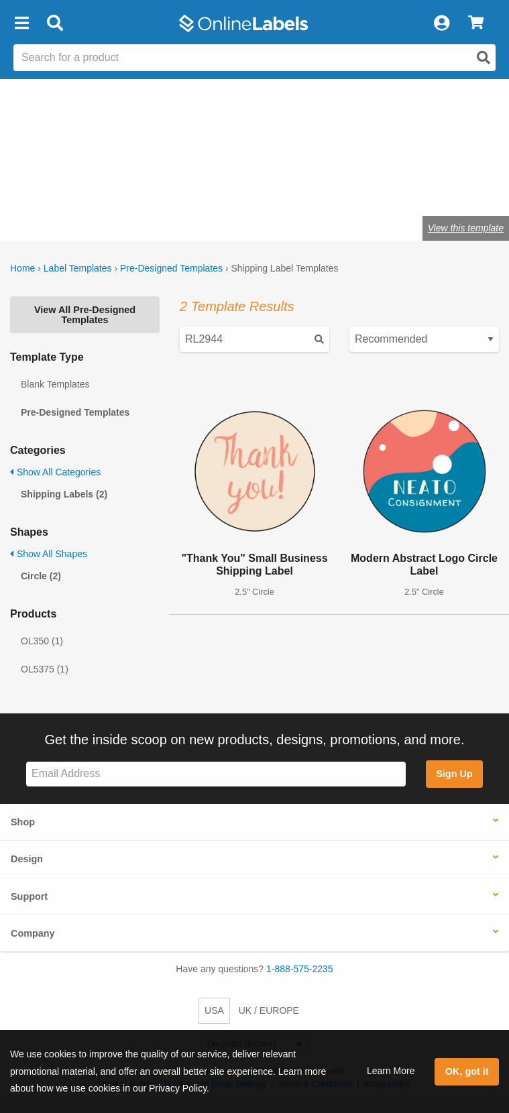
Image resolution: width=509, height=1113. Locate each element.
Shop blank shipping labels (174, 186)
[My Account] (441, 23)
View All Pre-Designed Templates (84, 314)
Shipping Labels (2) (64, 494)
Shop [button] (23, 822)
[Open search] (483, 58)
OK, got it (467, 1071)
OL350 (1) (42, 641)
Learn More (391, 1070)
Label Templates (78, 268)
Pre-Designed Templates (171, 268)
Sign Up (454, 773)
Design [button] (27, 859)
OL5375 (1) (44, 669)
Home (22, 268)
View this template (466, 228)
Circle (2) (41, 576)
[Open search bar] (55, 23)
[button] (21, 23)
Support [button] (29, 896)
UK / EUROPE (269, 1010)
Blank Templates (55, 384)
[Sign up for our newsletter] (216, 774)
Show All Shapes (48, 553)
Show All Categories (55, 472)
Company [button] (33, 933)
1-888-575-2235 (299, 968)
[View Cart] (476, 23)
